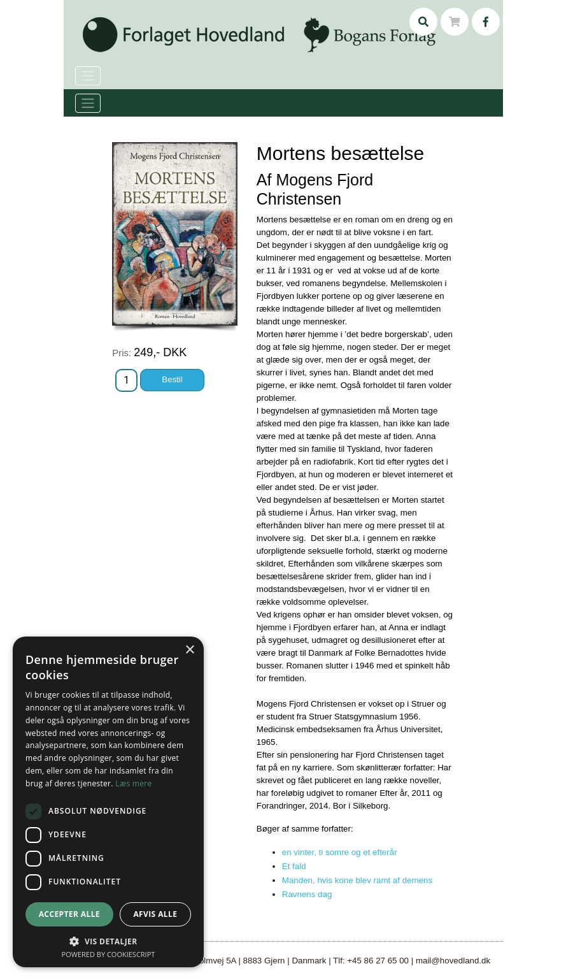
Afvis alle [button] (155, 914)
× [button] (189, 650)
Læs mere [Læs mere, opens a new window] (133, 783)
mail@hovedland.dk (453, 960)
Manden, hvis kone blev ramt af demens (357, 880)
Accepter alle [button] (69, 914)
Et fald (294, 866)
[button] (108, 941)
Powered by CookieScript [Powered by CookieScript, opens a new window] (108, 954)
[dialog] (108, 802)
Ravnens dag (307, 894)
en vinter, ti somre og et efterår (339, 852)
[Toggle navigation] (88, 103)
